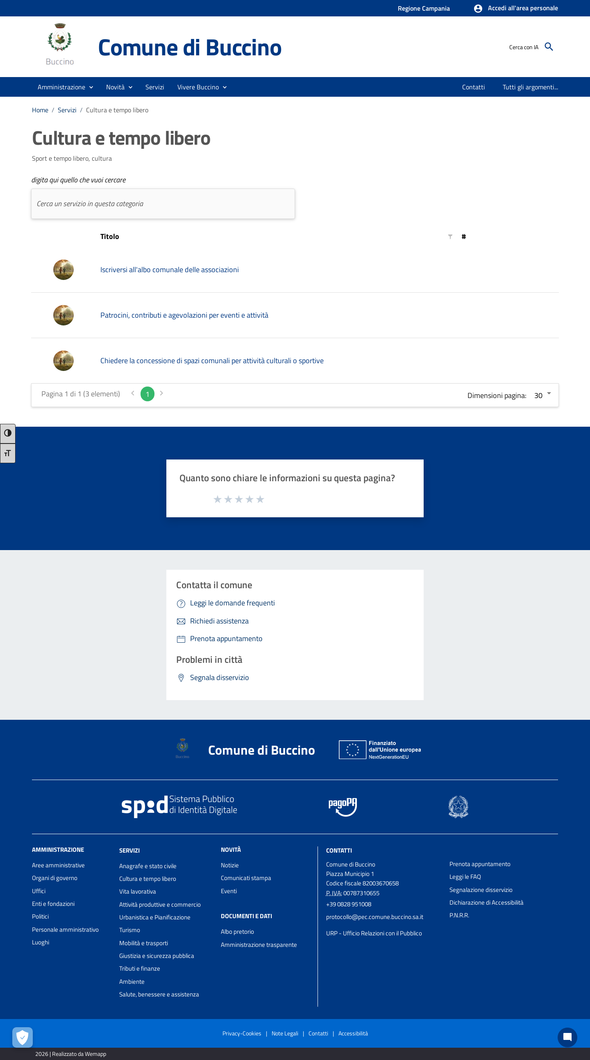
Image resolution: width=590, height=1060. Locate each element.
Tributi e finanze (139, 968)
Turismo (129, 930)
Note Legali (285, 1033)
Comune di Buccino (189, 46)
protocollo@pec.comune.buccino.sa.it (374, 916)
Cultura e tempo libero (117, 110)
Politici (40, 916)
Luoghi (40, 942)
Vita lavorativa (137, 891)
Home (40, 110)
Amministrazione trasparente (259, 944)
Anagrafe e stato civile (148, 866)
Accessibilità (353, 1033)
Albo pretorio (237, 931)
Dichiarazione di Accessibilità (486, 902)
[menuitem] (474, 87)
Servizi (67, 110)
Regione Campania (424, 8)
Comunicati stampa (246, 878)
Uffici (38, 891)
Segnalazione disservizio (481, 889)
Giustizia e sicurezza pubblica (156, 955)
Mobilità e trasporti (143, 943)
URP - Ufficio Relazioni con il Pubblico (374, 933)
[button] (515, 9)
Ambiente (132, 981)
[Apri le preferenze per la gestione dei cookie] (22, 1037)
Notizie (230, 865)
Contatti (339, 850)
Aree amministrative (58, 865)
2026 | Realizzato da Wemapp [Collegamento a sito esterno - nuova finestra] (70, 1053)
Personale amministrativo (65, 929)
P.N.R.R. (459, 915)
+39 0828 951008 (348, 904)
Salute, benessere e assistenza (159, 994)
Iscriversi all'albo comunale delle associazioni (169, 269)
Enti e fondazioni (53, 903)
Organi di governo (54, 878)
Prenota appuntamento (480, 864)
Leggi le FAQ (465, 876)
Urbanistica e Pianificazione (155, 917)
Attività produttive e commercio (160, 904)
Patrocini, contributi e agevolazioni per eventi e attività (184, 315)
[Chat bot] (567, 1037)
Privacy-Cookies (241, 1033)
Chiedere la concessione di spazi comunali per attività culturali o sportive (212, 360)
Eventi (229, 891)
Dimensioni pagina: (496, 395)
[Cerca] (549, 47)
